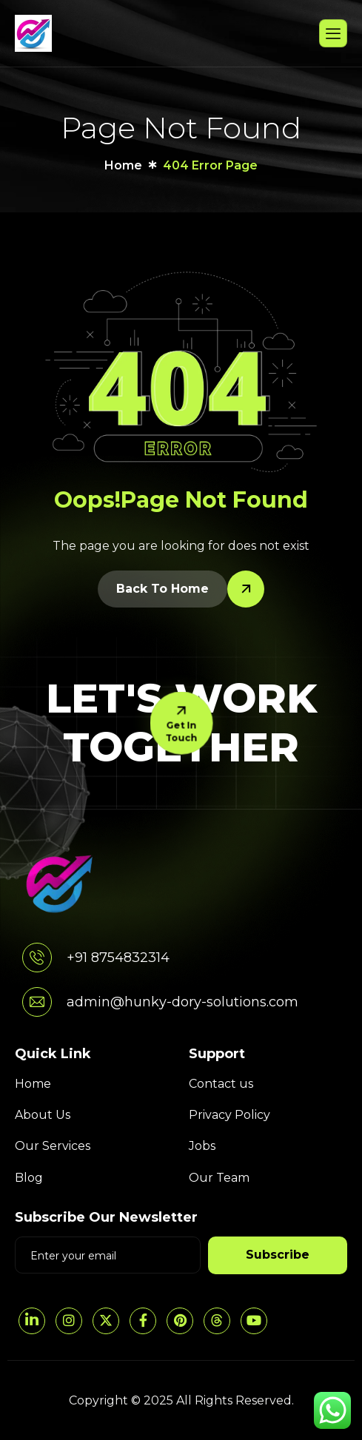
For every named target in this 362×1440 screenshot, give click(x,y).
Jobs (202, 1146)
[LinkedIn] (32, 1321)
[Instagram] (69, 1321)
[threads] (217, 1321)
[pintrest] (180, 1321)
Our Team (219, 1178)
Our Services (52, 1146)
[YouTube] (254, 1321)
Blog (29, 1178)
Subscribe (277, 1255)
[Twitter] (106, 1321)
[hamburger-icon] (333, 33)
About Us (42, 1115)
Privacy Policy (229, 1115)
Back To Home (162, 589)
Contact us (221, 1084)
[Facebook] (143, 1321)
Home (33, 1084)
